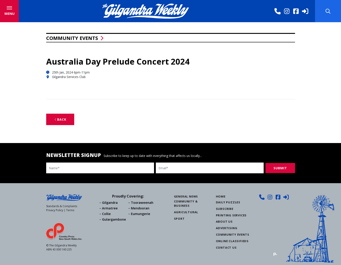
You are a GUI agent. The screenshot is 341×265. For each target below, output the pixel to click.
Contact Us (226, 247)
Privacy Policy (54, 210)
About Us (224, 221)
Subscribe (224, 209)
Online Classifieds (232, 241)
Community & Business (186, 203)
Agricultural (186, 212)
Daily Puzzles (228, 202)
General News (186, 196)
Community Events (72, 38)
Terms (70, 210)
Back (60, 119)
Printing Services (231, 215)
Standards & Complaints (61, 206)
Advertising (226, 228)
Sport (179, 219)
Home (221, 196)
